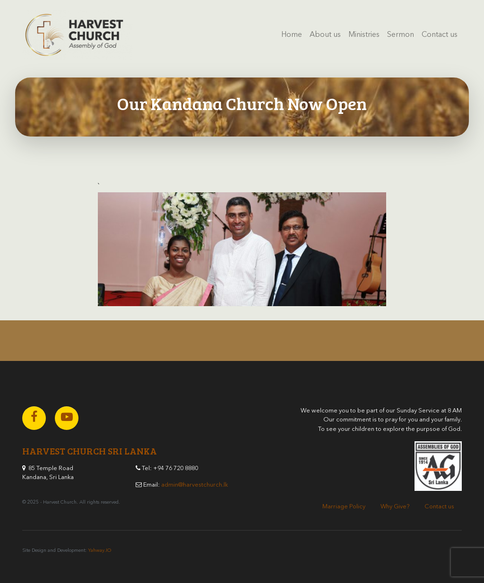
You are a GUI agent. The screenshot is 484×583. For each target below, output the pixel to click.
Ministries (364, 35)
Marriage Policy (343, 507)
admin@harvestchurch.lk (194, 485)
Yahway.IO (99, 550)
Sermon (400, 35)
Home (291, 35)
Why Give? (394, 507)
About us (325, 35)
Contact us (440, 35)
